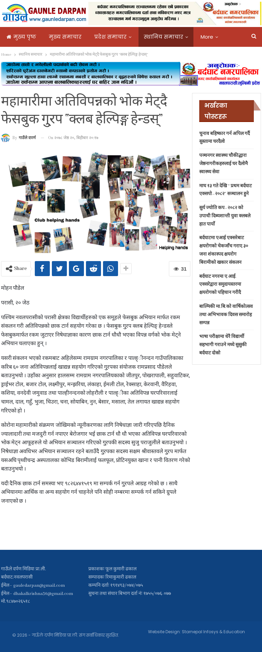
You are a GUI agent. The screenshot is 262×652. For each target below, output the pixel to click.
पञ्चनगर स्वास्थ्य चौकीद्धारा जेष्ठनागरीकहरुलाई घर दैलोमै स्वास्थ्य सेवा (223, 164)
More (207, 36)
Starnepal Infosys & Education (213, 632)
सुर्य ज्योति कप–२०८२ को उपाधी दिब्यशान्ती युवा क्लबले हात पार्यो (224, 216)
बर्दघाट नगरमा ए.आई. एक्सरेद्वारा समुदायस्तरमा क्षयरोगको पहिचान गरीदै (220, 285)
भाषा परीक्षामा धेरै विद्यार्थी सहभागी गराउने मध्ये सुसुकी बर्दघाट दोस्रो (223, 345)
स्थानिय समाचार (163, 36)
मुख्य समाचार (65, 36)
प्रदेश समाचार (110, 36)
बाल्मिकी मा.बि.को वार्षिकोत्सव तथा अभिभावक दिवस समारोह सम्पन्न (226, 315)
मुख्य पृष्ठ (21, 36)
